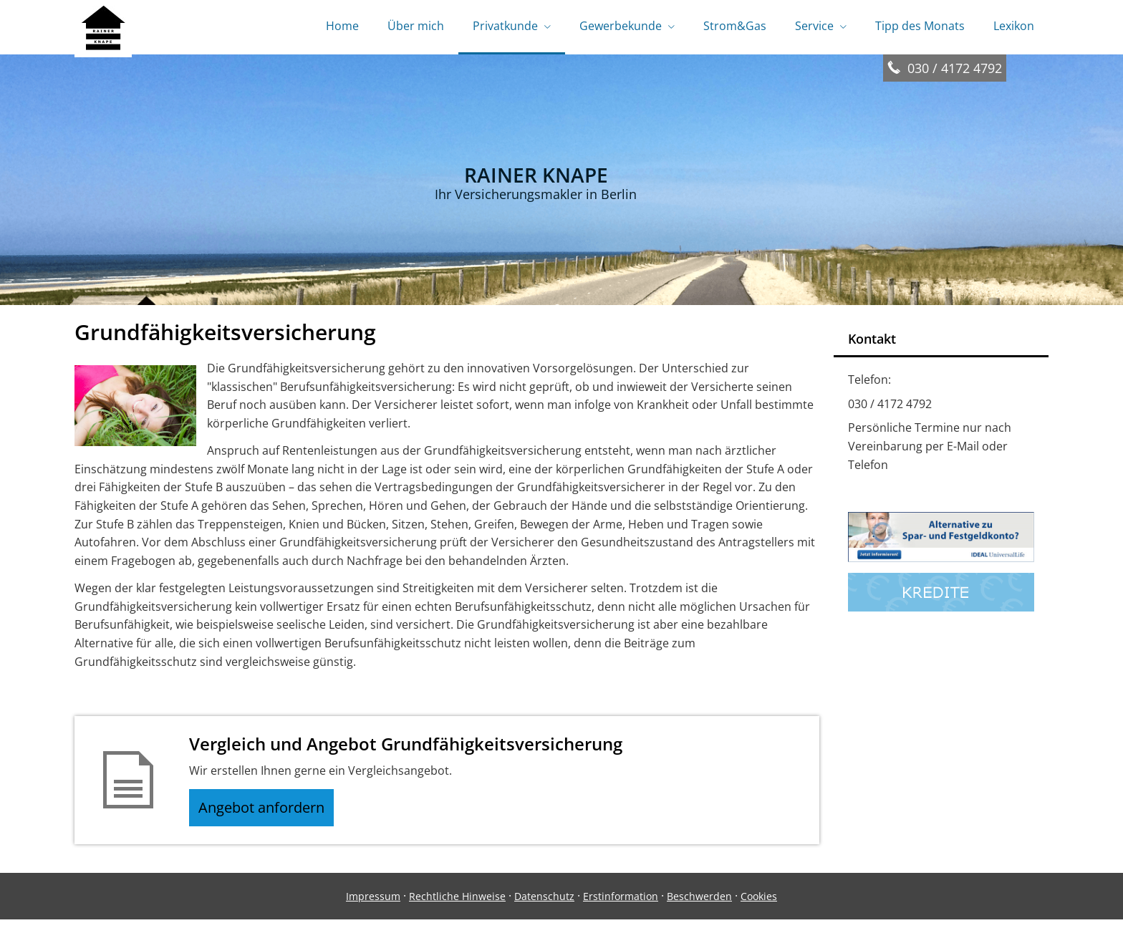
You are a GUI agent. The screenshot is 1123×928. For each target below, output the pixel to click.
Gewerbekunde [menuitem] (620, 27)
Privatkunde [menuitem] (505, 27)
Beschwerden (699, 904)
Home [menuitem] (342, 27)
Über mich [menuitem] (415, 27)
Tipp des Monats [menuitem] (920, 27)
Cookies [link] (759, 904)
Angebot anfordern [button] (268, 812)
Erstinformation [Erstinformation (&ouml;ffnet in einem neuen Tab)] (620, 904)
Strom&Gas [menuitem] (734, 27)
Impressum (373, 904)
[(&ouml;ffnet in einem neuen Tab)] (941, 561)
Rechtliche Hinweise (457, 904)
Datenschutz (544, 904)
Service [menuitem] (814, 27)
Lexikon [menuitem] (1013, 27)
